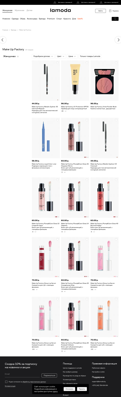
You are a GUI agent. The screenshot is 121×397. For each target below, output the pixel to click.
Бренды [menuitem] (42, 19)
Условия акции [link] (10, 386)
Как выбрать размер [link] (70, 372)
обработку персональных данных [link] (34, 382)
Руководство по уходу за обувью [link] (74, 376)
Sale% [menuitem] (80, 19)
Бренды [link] (13, 30)
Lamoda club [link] (67, 387)
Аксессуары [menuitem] (32, 19)
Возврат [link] (66, 395)
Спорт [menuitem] (59, 19)
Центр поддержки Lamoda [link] (72, 368)
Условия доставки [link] (69, 380)
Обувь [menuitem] (22, 19)
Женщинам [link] (9, 56)
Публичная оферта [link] (98, 368)
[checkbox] (31, 381)
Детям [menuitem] (29, 10)
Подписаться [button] (49, 375)
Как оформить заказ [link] (70, 383)
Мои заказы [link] (67, 391)
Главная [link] (5, 30)
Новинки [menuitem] (6, 19)
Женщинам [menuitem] (7, 10)
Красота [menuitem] (67, 19)
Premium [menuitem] (51, 19)
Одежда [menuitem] (15, 19)
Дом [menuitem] (74, 19)
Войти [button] (100, 11)
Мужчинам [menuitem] (19, 10)
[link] (63, 2)
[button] (115, 19)
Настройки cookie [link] (98, 372)
